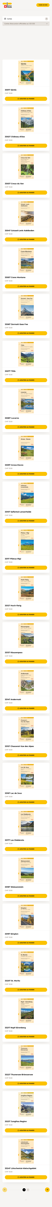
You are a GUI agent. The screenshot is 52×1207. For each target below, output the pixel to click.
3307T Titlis (10, 371)
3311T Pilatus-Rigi (13, 559)
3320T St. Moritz (12, 981)
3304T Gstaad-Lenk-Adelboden (19, 231)
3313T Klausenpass (13, 653)
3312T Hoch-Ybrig (13, 606)
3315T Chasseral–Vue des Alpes (19, 746)
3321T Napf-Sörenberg (15, 1028)
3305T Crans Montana (15, 277)
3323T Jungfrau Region (16, 1121)
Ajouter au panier (26, 98)
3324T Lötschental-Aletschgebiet (20, 1168)
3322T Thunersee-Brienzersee (19, 1075)
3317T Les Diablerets (14, 840)
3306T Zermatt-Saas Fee (16, 324)
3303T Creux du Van (14, 184)
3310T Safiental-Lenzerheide (18, 512)
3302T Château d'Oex (15, 137)
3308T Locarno (12, 418)
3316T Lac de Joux (13, 793)
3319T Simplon (11, 934)
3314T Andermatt (13, 699)
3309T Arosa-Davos (14, 465)
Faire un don (43, 5)
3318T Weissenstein (14, 887)
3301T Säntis (10, 90)
